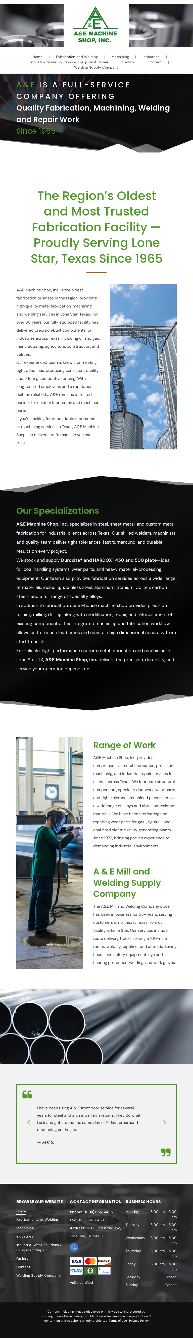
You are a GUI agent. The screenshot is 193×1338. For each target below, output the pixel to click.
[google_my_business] (74, 1248)
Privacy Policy (139, 1321)
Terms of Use (118, 1321)
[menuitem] (38, 57)
